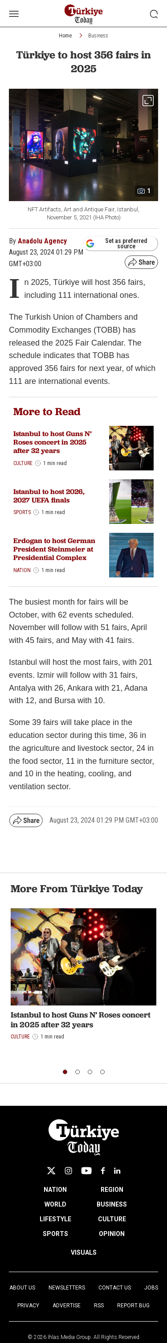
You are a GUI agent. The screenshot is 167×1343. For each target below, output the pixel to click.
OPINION (112, 1234)
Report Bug (133, 1305)
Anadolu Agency (42, 241)
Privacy (28, 1305)
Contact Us (114, 1287)
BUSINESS (112, 1204)
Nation (22, 570)
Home (65, 35)
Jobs (151, 1287)
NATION (55, 1189)
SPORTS (55, 1234)
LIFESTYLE (55, 1219)
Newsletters (67, 1287)
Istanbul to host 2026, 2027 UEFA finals (49, 495)
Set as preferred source (116, 243)
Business (98, 35)
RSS (99, 1305)
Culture (23, 463)
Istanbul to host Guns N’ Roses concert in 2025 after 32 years (52, 442)
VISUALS (84, 1252)
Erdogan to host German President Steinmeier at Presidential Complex (54, 549)
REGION (112, 1189)
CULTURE (112, 1219)
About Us (22, 1287)
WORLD (55, 1204)
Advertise (67, 1305)
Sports (22, 512)
